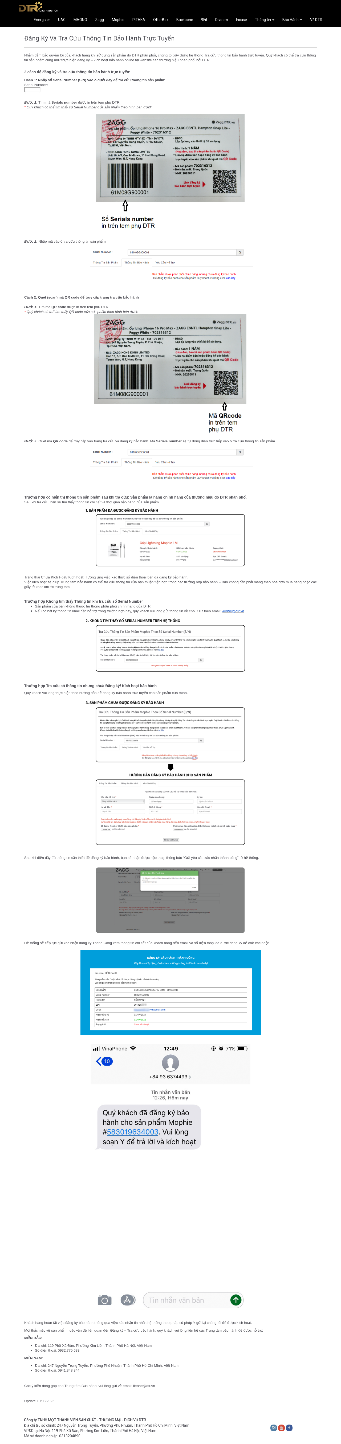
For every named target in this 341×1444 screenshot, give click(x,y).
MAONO (80, 20)
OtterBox (160, 20)
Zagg (99, 20)
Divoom (221, 20)
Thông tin (264, 20)
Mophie (118, 20)
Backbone (184, 20)
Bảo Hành (292, 20)
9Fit (204, 20)
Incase (241, 20)
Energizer (42, 20)
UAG (62, 20)
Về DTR (316, 20)
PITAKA (138, 20)
